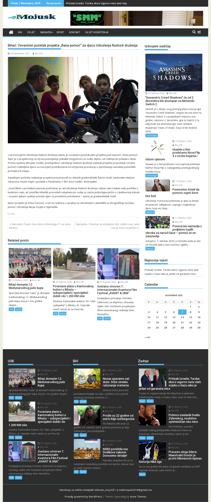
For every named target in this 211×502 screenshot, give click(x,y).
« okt (147, 337)
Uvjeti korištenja (96, 32)
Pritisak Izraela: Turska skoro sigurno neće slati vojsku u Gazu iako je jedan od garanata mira (121, 3)
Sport (60, 32)
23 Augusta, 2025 (106, 282)
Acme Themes (138, 496)
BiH (20, 32)
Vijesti (18, 309)
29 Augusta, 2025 (62, 281)
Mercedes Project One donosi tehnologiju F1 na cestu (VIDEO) (39, 226)
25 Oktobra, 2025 (155, 93)
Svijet (31, 32)
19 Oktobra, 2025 (18, 280)
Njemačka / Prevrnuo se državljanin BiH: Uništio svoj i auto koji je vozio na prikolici (108, 226)
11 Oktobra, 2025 (182, 218)
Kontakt (74, 32)
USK (12, 213)
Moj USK (38, 53)
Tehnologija (151, 135)
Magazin (45, 32)
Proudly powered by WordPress (83, 496)
